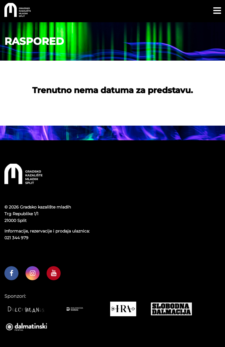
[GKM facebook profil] (11, 273)
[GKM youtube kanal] (54, 273)
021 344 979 (16, 237)
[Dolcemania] (28, 309)
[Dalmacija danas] (77, 309)
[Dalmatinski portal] (28, 326)
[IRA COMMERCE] (125, 309)
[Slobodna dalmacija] (173, 309)
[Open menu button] (217, 11)
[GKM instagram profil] (32, 273)
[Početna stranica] (17, 15)
